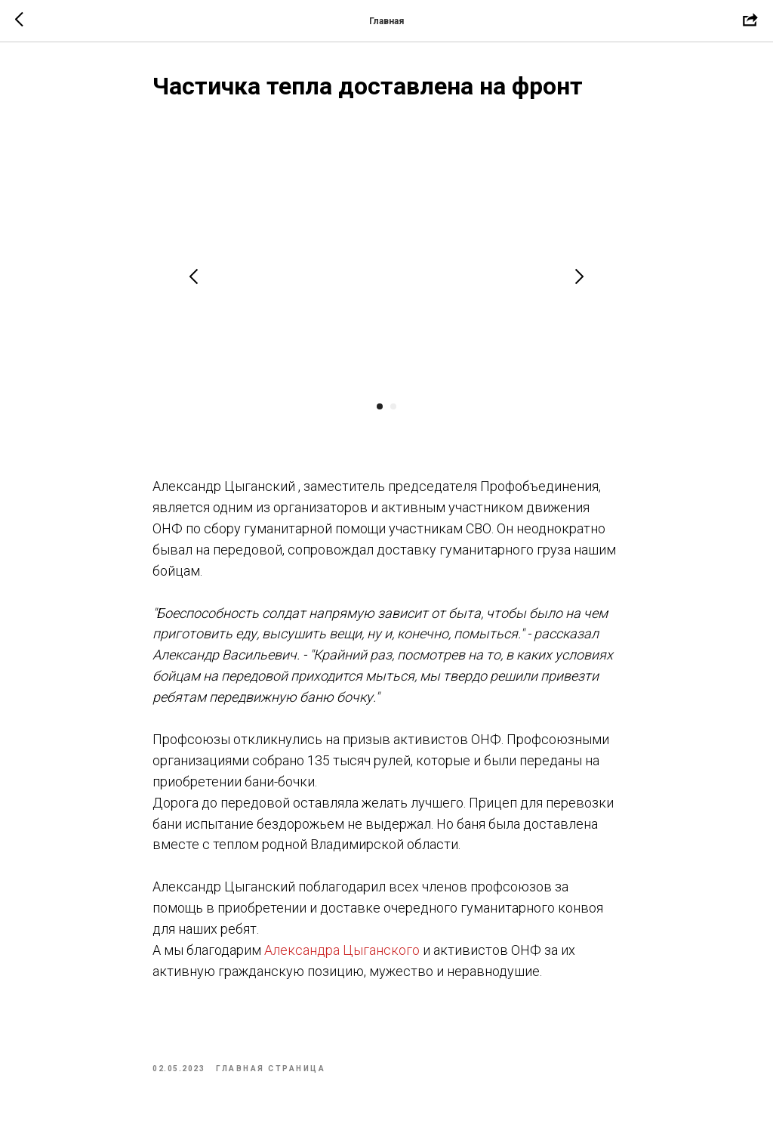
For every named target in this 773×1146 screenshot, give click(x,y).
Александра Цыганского (342, 950)
